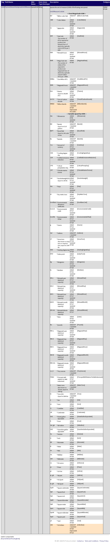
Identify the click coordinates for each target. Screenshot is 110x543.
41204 (3, 7)
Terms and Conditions (91, 541)
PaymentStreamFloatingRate (10, 539)
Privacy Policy (104, 541)
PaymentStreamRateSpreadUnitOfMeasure (18, 7)
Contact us (80, 541)
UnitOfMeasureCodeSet (57, 12)
